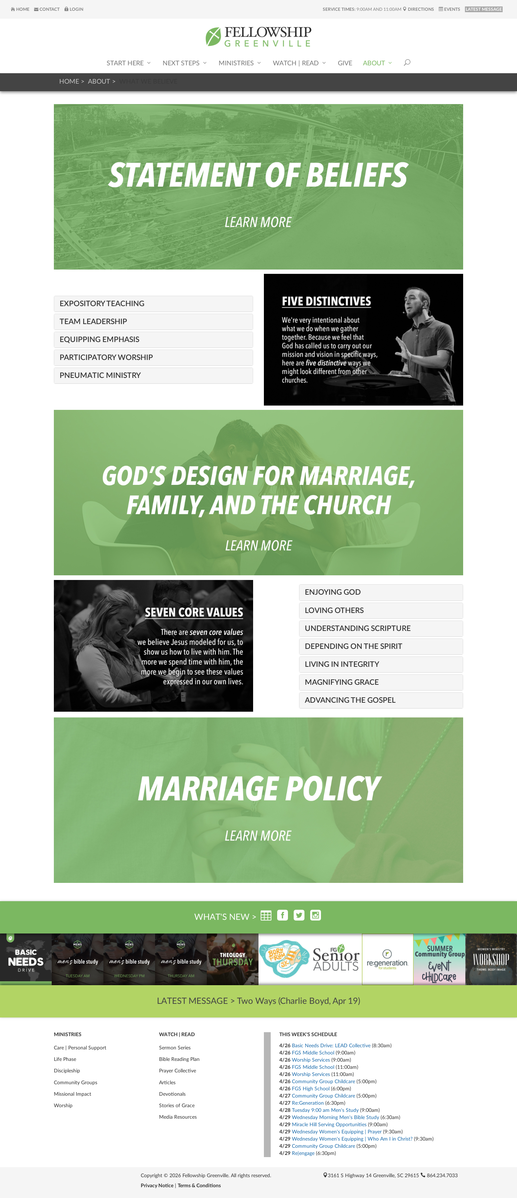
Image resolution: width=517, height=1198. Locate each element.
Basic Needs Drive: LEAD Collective (331, 1045)
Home (20, 9)
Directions (418, 9)
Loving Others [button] (334, 610)
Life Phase (65, 1059)
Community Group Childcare (323, 1081)
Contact (47, 9)
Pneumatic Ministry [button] (100, 375)
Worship (63, 1105)
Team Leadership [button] (93, 322)
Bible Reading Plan (179, 1059)
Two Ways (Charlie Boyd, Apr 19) (298, 1001)
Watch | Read (300, 63)
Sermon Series (175, 1047)
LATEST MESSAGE (484, 9)
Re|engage (303, 1153)
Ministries (240, 63)
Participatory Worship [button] (106, 357)
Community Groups (75, 1082)
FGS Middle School (313, 1053)
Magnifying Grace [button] (342, 682)
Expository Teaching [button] (102, 304)
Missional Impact (72, 1094)
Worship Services (311, 1060)
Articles (167, 1082)
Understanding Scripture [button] (358, 628)
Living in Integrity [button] (342, 664)
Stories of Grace (177, 1105)
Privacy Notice (157, 1185)
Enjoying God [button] (333, 592)
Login (73, 9)
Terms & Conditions (199, 1185)
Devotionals (172, 1094)
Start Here (129, 63)
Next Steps (185, 63)
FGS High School (311, 1088)
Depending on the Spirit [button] (353, 646)
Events (449, 9)
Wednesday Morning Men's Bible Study (335, 1117)
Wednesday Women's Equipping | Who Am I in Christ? (352, 1139)
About (378, 63)
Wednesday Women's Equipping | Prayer (337, 1131)
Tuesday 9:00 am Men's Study (325, 1110)
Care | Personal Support (80, 1047)
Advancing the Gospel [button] (350, 700)
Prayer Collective (177, 1070)
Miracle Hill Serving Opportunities (329, 1124)
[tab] (153, 304)
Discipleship (67, 1070)
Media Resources (178, 1117)
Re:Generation (308, 1103)
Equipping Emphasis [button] (99, 339)
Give (345, 63)
